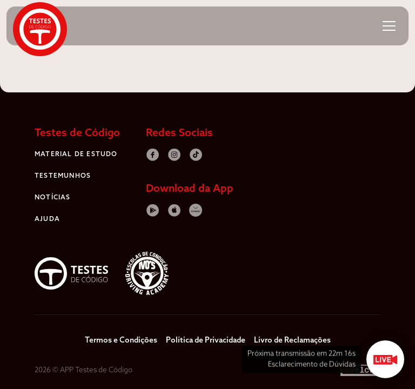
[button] (389, 26)
